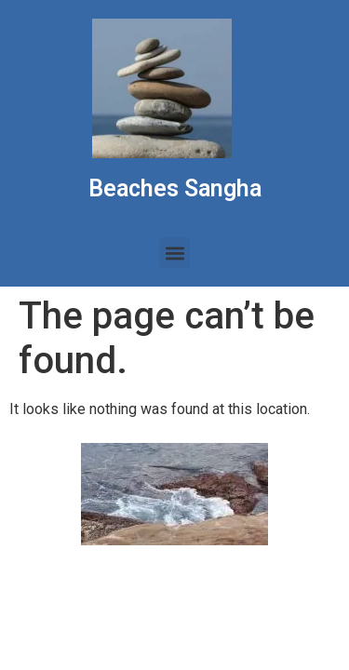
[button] (174, 252)
